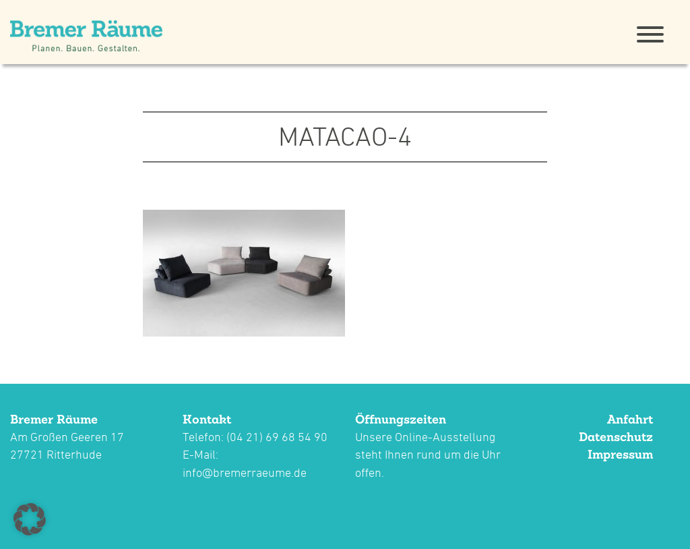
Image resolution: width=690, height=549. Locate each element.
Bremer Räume (54, 419)
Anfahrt (630, 419)
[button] (29, 519)
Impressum (620, 454)
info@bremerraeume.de (245, 472)
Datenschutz (616, 436)
